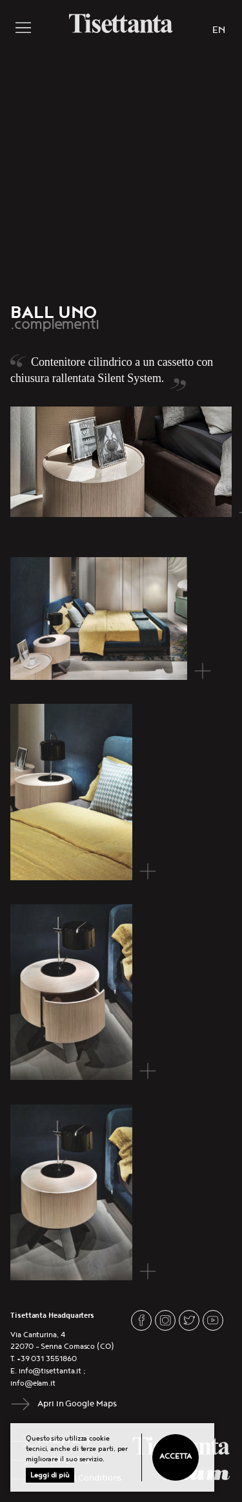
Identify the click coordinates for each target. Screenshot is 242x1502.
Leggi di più (50, 1475)
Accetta (175, 1456)
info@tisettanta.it (50, 1371)
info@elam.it (32, 1383)
